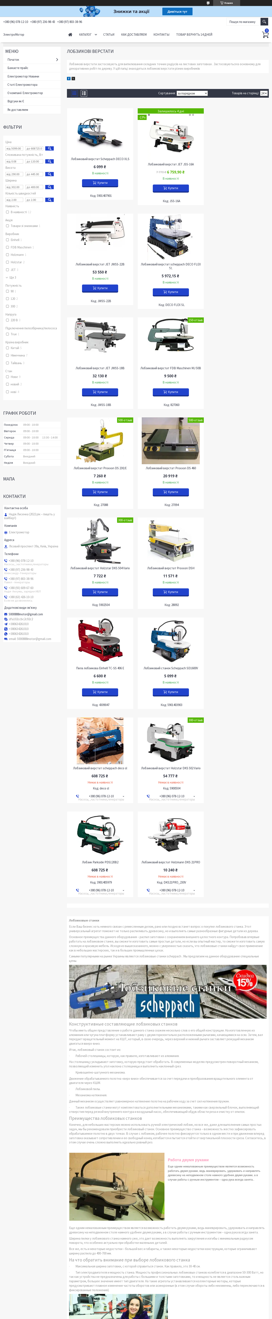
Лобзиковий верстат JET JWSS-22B (236, 159)
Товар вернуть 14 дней (194, 34)
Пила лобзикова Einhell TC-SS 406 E (168, 468)
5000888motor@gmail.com (26, 614)
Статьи (108, 34)
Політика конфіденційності (160, 1314)
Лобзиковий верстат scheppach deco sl (99, 568)
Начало (70, 34)
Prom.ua (155, 1311)
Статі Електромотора (22, 85)
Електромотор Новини (23, 76)
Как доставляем (134, 34)
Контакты (161, 34)
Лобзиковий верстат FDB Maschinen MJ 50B (236, 266)
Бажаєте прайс (17, 68)
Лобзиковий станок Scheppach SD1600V (236, 468)
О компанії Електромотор (25, 93)
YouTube (12, 1292)
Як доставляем (17, 110)
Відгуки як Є (15, 101)
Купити (101, 183)
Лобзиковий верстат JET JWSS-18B (167, 264)
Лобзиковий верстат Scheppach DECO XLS (99, 159)
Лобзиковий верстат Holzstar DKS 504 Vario (236, 368)
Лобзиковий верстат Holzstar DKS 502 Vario (168, 568)
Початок (13, 60)
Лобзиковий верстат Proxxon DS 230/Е (99, 368)
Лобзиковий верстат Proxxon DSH (99, 468)
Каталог (85, 34)
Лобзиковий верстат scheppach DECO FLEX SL (99, 266)
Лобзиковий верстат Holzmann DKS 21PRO (99, 662)
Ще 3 (12, 277)
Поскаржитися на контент (128, 1314)
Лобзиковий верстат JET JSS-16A (168, 164)
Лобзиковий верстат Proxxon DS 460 (168, 368)
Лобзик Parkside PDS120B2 (236, 568)
